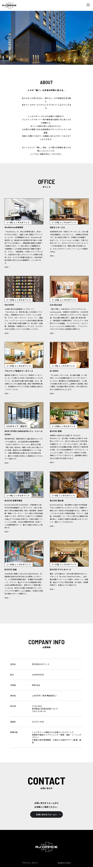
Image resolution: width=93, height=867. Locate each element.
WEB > (7, 267)
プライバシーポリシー (30, 863)
